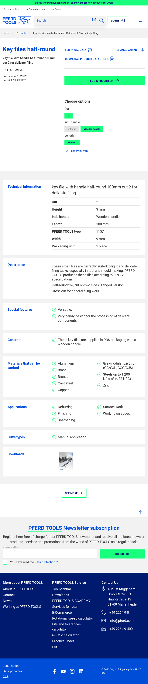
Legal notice (11, 9)
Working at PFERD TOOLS (22, 607)
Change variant (131, 49)
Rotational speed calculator (72, 618)
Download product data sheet (89, 59)
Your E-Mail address (11, 547)
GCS (6, 677)
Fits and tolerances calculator (66, 626)
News (7, 601)
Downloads (60, 595)
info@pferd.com (118, 621)
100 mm (72, 142)
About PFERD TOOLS (18, 589)
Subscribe (122, 553)
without (72, 129)
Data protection (35, 9)
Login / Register (104, 80)
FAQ (55, 647)
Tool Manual (61, 589)
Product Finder (63, 641)
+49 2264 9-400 (117, 629)
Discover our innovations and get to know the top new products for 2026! (74, 2)
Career (56, 9)
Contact (9, 595)
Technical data (78, 49)
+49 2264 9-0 (115, 612)
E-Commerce (62, 612)
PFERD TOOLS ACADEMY (71, 601)
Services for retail (65, 607)
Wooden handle (92, 129)
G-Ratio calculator (65, 635)
